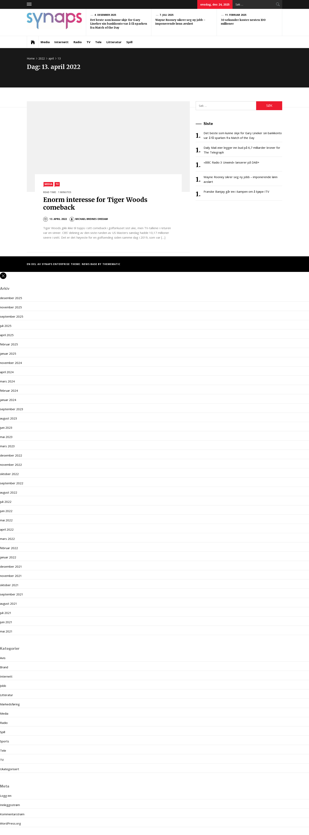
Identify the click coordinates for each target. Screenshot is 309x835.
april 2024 (7, 372)
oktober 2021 (9, 585)
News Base (90, 264)
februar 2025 (9, 344)
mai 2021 (6, 631)
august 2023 (8, 418)
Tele (98, 42)
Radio (78, 42)
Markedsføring (10, 704)
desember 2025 (11, 298)
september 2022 (11, 483)
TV (88, 42)
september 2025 (11, 316)
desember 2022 (11, 455)
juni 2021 (6, 622)
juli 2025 (5, 326)
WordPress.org (10, 823)
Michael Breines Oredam (89, 219)
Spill (129, 42)
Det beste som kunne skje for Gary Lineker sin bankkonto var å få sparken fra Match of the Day (118, 23)
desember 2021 (11, 566)
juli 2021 (5, 613)
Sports (4, 741)
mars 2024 (7, 381)
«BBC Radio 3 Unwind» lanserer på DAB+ (231, 162)
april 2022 (7, 529)
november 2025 (11, 307)
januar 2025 (8, 353)
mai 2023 (6, 437)
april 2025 (7, 335)
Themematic (111, 264)
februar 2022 (9, 548)
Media (45, 42)
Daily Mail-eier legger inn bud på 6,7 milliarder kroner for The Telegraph (242, 150)
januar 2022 (8, 557)
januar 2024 (8, 400)
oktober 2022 (9, 474)
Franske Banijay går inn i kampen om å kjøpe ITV (236, 191)
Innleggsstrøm (10, 805)
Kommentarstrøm (12, 814)
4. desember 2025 (105, 15)
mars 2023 (7, 446)
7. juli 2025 (166, 15)
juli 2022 (5, 502)
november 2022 (11, 465)
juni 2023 (6, 428)
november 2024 (11, 363)
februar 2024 (9, 390)
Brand (4, 667)
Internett (61, 42)
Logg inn (5, 796)
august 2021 (8, 603)
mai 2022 (6, 520)
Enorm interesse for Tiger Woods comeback (95, 203)
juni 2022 (6, 511)
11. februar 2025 (235, 15)
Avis (3, 658)
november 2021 (11, 576)
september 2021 (11, 594)
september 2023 (11, 409)
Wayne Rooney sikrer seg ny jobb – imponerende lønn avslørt (180, 22)
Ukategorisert (9, 769)
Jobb (3, 686)
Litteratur (114, 42)
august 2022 (8, 492)
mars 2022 (7, 539)
